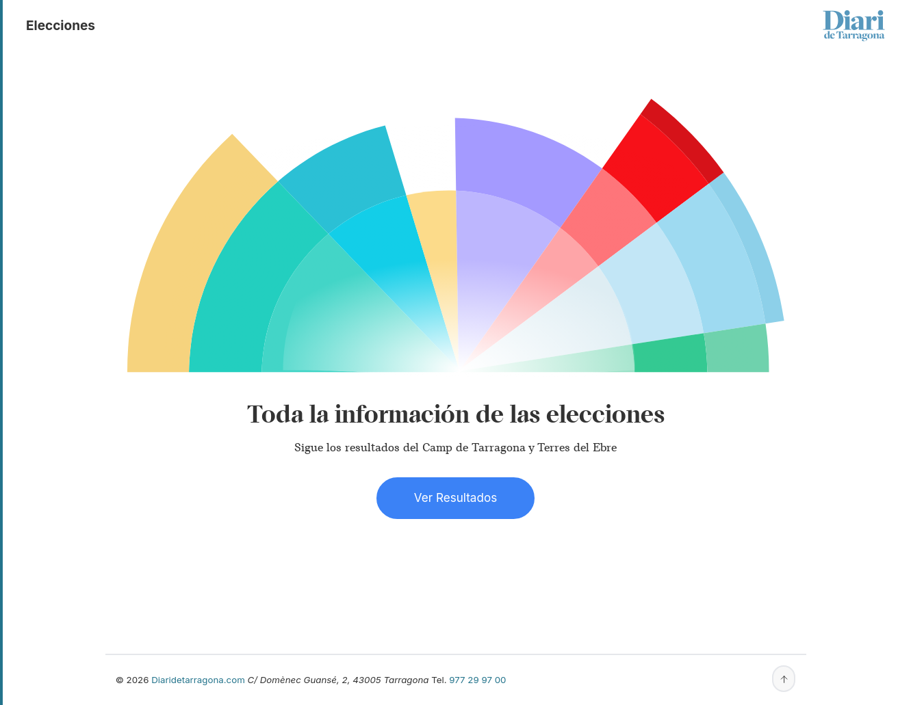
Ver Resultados (455, 497)
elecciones (60, 26)
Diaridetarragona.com (198, 679)
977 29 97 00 (477, 679)
